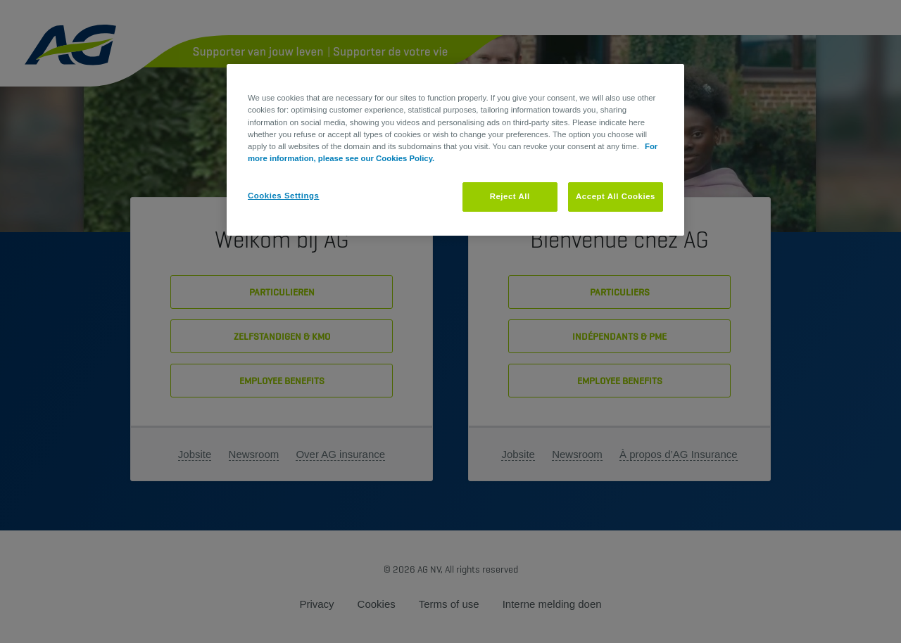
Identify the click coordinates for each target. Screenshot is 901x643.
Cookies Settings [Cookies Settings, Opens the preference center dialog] (283, 195)
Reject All (510, 196)
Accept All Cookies (615, 196)
